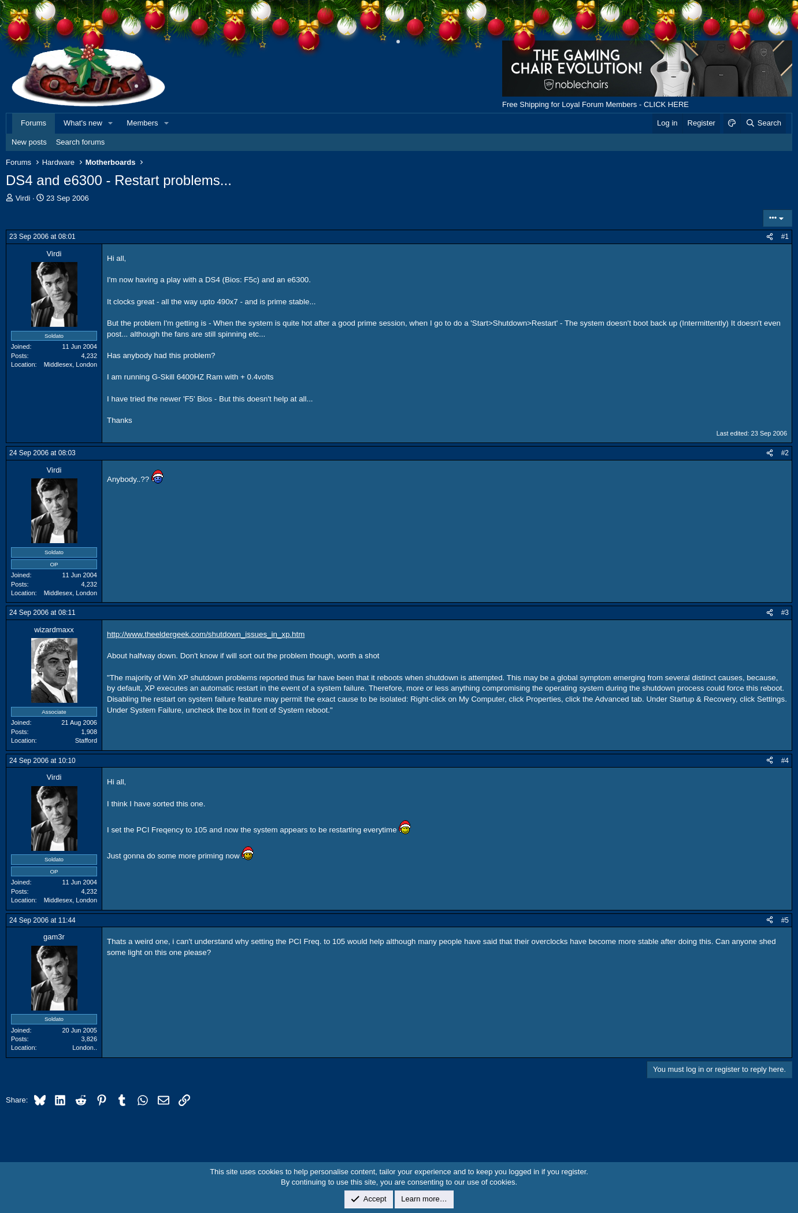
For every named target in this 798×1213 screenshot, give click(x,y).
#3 (785, 613)
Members (142, 123)
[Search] (763, 123)
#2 (785, 453)
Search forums (80, 142)
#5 (785, 920)
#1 (785, 237)
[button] (110, 123)
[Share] (769, 237)
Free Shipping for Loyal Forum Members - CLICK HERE (595, 104)
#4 (785, 761)
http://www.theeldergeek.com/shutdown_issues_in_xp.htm (206, 634)
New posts (29, 142)
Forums (33, 123)
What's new (83, 123)
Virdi (23, 198)
